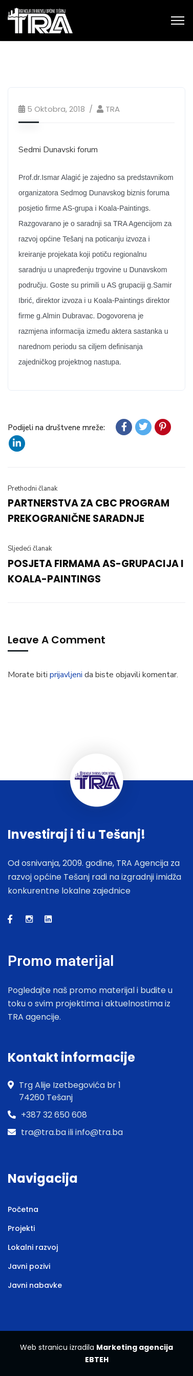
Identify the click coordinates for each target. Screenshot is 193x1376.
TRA (112, 109)
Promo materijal (61, 961)
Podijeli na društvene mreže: (56, 427)
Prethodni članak (32, 488)
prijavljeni (66, 674)
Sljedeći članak (30, 548)
